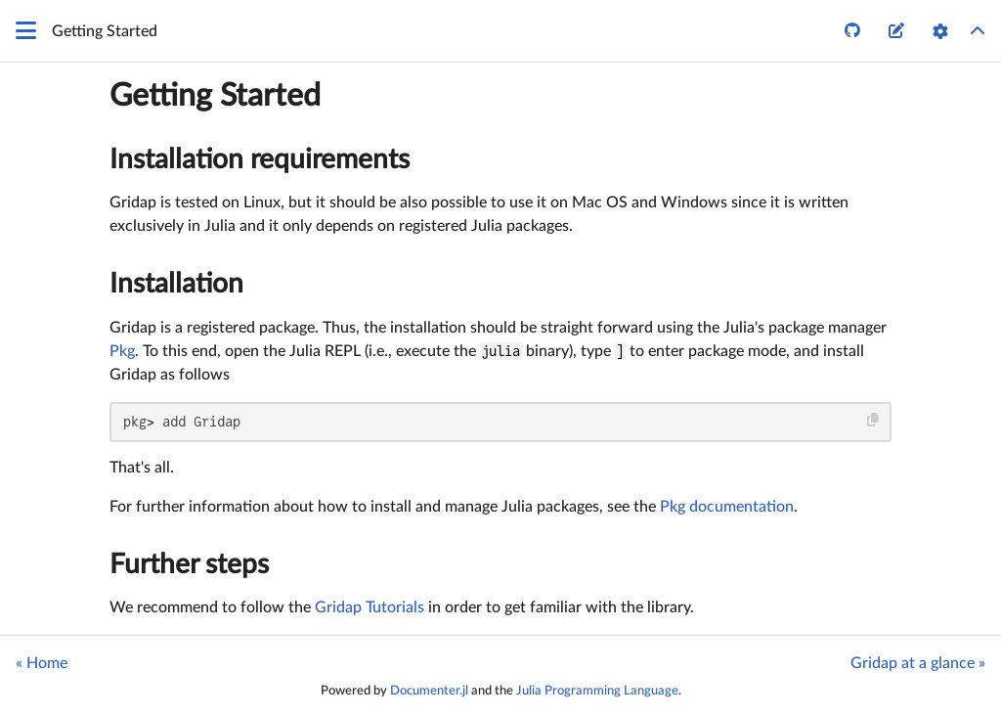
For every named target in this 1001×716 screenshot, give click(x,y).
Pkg (122, 351)
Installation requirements (259, 159)
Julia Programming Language (597, 690)
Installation (176, 283)
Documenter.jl (429, 690)
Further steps (189, 564)
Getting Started (215, 96)
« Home (41, 663)
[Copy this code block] (873, 420)
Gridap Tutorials (369, 607)
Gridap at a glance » (917, 663)
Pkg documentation (727, 507)
